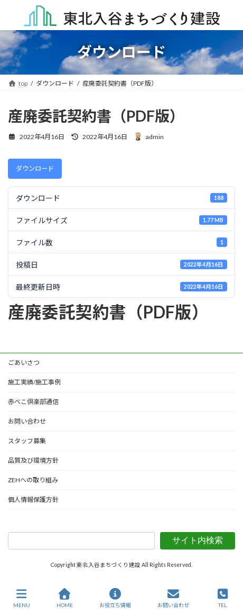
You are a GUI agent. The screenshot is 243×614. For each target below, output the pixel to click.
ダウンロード (35, 168)
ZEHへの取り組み (33, 480)
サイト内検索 (197, 540)
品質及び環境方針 (33, 460)
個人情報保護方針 (33, 499)
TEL (223, 598)
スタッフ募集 (27, 441)
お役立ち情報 (115, 598)
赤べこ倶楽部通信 (33, 402)
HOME (65, 598)
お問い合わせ (27, 421)
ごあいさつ (24, 362)
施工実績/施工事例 (34, 382)
